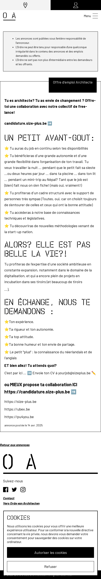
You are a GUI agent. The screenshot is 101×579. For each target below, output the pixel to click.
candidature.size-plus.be (25, 123)
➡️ (50, 123)
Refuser (50, 566)
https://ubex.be (17, 409)
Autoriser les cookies (50, 552)
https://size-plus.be (20, 401)
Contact (8, 498)
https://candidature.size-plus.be (37, 391)
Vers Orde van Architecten (21, 503)
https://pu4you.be (19, 416)
